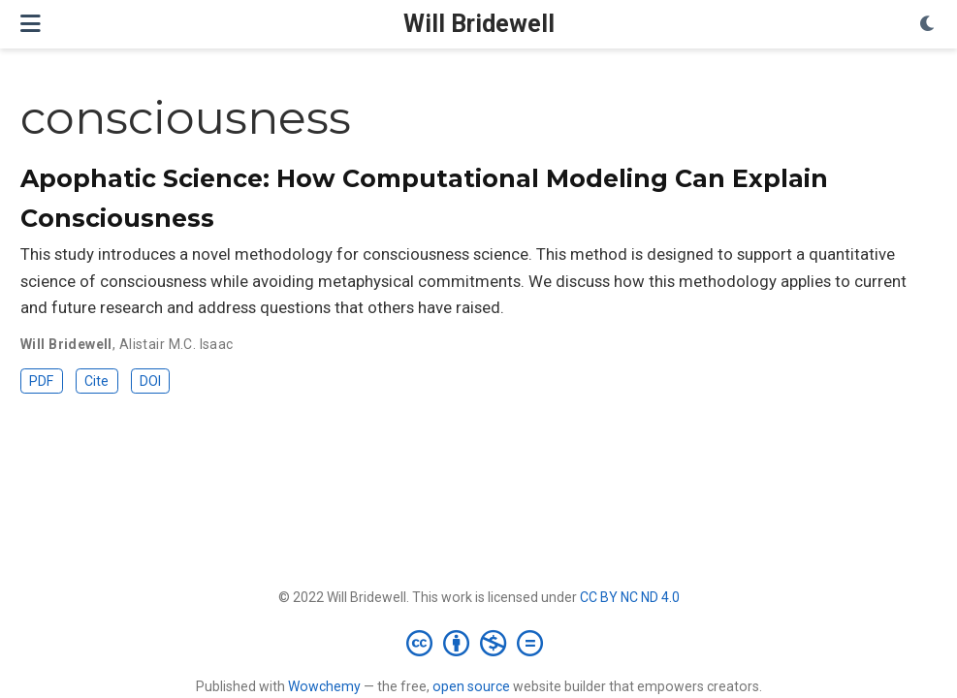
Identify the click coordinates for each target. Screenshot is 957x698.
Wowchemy (324, 686)
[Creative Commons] (478, 642)
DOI (150, 381)
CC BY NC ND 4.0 (630, 597)
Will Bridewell (479, 24)
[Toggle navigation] (30, 24)
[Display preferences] (928, 25)
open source (471, 686)
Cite (96, 381)
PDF (41, 381)
